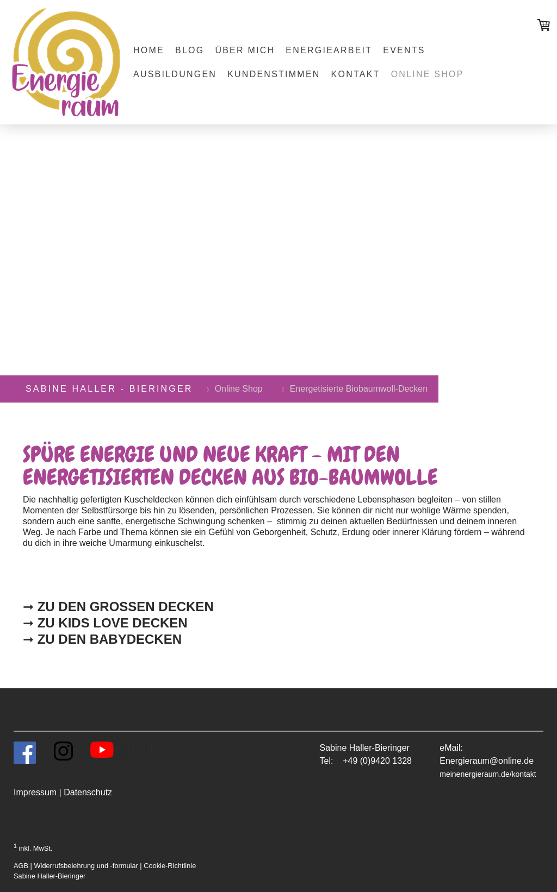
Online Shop (427, 74)
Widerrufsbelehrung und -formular (86, 866)
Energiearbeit (329, 50)
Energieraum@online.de (487, 760)
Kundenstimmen (273, 74)
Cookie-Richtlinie (170, 866)
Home (148, 50)
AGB (21, 866)
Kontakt (355, 74)
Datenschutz (88, 792)
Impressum (35, 792)
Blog (189, 50)
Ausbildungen (174, 74)
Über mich (245, 50)
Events (404, 50)
